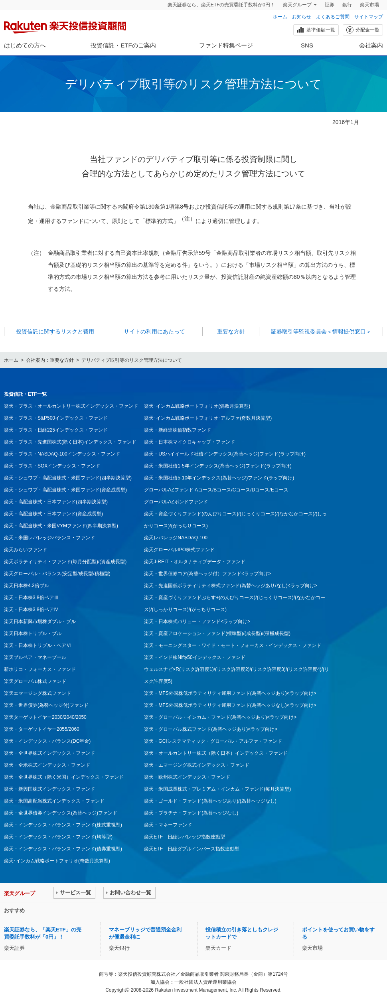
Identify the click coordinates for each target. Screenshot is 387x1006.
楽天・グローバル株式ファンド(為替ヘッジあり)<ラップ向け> (210, 729)
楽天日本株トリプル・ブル (32, 633)
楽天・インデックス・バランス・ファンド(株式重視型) (63, 825)
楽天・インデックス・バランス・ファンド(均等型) (58, 837)
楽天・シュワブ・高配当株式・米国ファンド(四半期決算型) (68, 478)
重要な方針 (231, 331)
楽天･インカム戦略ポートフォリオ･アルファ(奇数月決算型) (208, 418)
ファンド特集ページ (226, 45)
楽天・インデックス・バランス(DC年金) (47, 741)
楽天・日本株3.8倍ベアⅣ (31, 609)
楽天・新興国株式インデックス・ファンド (49, 789)
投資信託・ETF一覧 (25, 394)
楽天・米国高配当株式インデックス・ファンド (54, 801)
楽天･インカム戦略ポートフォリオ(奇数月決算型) (57, 861)
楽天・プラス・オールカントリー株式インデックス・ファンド (71, 406)
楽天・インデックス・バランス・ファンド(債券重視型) (63, 849)
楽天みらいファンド (25, 549)
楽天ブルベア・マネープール (35, 657)
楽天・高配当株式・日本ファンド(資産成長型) (53, 514)
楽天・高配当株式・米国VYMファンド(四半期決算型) (61, 526)
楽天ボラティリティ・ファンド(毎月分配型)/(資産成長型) (65, 561)
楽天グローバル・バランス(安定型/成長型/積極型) (57, 573)
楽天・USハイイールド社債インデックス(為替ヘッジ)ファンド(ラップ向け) (225, 454)
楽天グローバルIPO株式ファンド (179, 549)
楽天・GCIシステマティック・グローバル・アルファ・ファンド (213, 741)
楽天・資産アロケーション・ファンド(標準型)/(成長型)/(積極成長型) (217, 633)
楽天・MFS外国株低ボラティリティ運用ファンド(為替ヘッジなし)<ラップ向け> (230, 705)
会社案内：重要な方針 (50, 360)
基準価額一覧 (315, 30)
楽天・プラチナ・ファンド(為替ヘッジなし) (191, 813)
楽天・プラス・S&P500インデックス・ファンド (56, 418)
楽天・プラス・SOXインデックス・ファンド (52, 466)
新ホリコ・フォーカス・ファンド (40, 669)
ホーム (280, 17)
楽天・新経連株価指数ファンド (177, 430)
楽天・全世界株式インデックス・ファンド (49, 753)
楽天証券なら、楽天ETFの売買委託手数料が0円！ (221, 5)
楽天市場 (369, 5)
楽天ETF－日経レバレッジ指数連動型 (184, 837)
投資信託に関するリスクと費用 (55, 331)
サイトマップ (368, 17)
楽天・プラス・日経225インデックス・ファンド (56, 430)
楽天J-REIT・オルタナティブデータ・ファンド (194, 561)
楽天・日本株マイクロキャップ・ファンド (189, 442)
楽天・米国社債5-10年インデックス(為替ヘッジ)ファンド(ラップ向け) (219, 478)
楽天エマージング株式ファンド (37, 693)
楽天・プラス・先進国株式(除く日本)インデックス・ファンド (70, 442)
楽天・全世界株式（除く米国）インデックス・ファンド (64, 777)
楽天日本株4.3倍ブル (26, 585)
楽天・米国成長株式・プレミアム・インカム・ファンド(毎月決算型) (217, 789)
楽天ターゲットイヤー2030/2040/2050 (45, 717)
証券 (329, 5)
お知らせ (301, 17)
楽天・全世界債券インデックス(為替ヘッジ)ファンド (60, 813)
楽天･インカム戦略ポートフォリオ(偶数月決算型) (197, 406)
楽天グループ (297, 5)
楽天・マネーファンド (168, 825)
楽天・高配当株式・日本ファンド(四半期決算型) (56, 502)
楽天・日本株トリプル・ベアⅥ (37, 645)
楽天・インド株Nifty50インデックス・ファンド (194, 657)
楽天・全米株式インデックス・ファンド (47, 765)
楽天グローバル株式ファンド (35, 681)
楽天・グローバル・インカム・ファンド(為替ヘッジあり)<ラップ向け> (220, 717)
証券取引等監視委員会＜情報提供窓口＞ (321, 331)
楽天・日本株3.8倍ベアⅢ (31, 597)
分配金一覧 (362, 30)
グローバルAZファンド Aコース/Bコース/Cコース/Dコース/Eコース (216, 490)
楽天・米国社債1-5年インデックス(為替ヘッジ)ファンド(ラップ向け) (217, 466)
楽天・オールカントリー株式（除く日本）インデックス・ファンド (216, 753)
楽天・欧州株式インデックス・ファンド (187, 777)
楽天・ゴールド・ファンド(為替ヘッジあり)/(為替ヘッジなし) (210, 801)
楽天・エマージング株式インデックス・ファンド (196, 765)
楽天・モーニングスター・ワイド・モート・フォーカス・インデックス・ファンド (232, 645)
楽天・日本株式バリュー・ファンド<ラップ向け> (197, 621)
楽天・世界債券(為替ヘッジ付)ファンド (46, 705)
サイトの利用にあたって (154, 331)
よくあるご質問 (332, 17)
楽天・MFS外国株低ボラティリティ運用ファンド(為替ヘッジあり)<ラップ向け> (230, 693)
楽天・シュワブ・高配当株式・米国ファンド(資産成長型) (65, 490)
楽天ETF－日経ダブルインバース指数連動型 (191, 849)
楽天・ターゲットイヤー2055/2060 (41, 729)
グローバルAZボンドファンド (175, 502)
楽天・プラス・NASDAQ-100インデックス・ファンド (62, 454)
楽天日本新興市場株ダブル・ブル (40, 621)
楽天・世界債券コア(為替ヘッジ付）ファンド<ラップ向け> (207, 573)
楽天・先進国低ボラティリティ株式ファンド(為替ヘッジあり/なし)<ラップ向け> (230, 585)
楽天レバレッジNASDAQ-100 (175, 537)
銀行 (347, 5)
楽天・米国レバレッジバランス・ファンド (49, 537)
